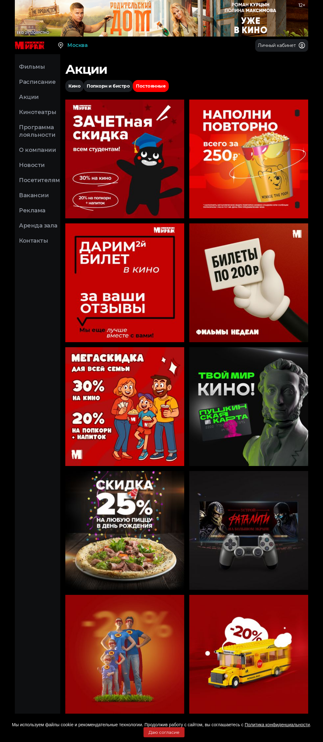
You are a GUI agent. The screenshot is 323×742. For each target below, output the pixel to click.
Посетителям (39, 180)
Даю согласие (164, 732)
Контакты (33, 240)
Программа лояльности (37, 131)
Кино (74, 86)
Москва (72, 45)
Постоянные (151, 86)
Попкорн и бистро (108, 86)
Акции (29, 97)
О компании (37, 150)
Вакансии (34, 195)
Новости (32, 165)
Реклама (32, 210)
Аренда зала (38, 225)
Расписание (37, 81)
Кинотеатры (37, 112)
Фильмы (32, 66)
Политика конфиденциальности (277, 724)
